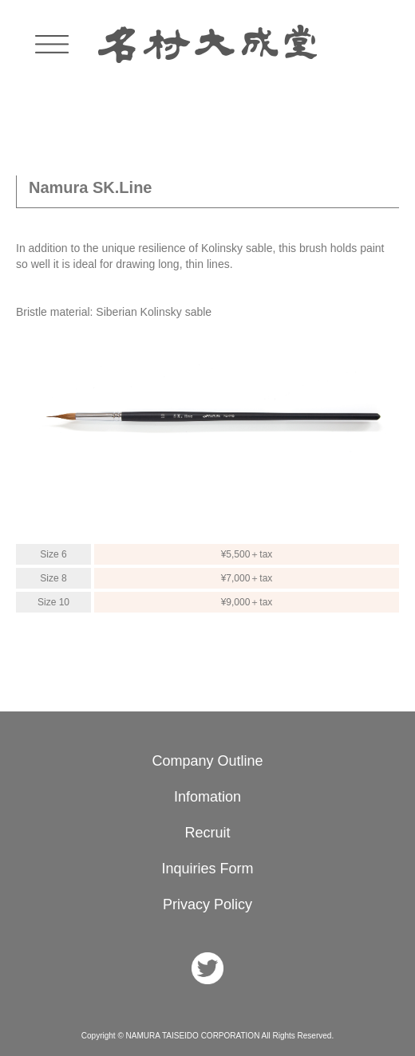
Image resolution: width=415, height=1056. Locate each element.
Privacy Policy (207, 904)
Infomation (207, 797)
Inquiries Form (207, 869)
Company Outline (207, 761)
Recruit (207, 833)
